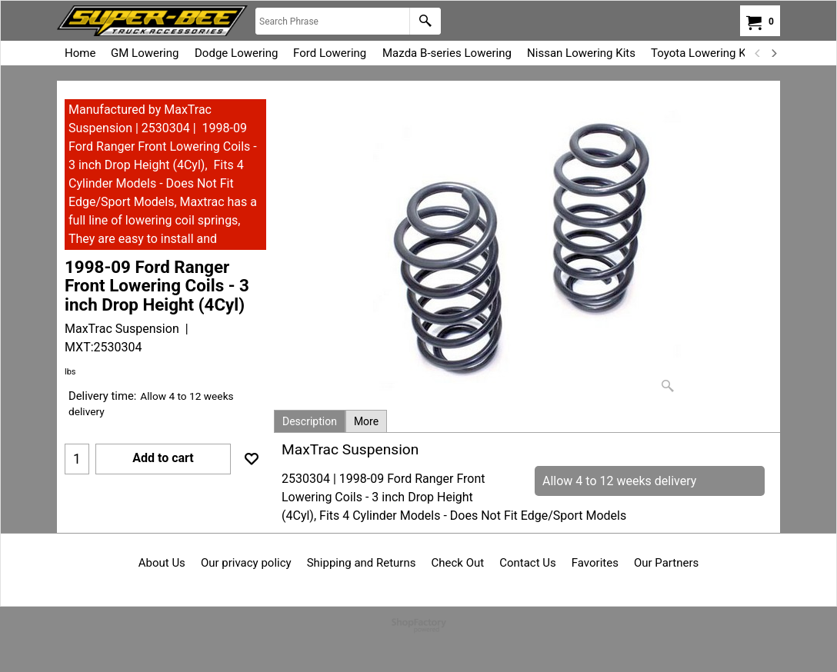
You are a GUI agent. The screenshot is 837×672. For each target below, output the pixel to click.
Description (309, 421)
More (366, 421)
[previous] (758, 53)
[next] (773, 53)
